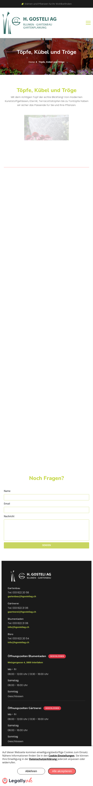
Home (32, 62)
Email (7, 503)
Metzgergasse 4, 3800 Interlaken (25, 662)
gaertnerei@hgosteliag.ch (22, 611)
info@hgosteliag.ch (18, 627)
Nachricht (9, 516)
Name (7, 491)
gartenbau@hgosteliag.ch (22, 596)
